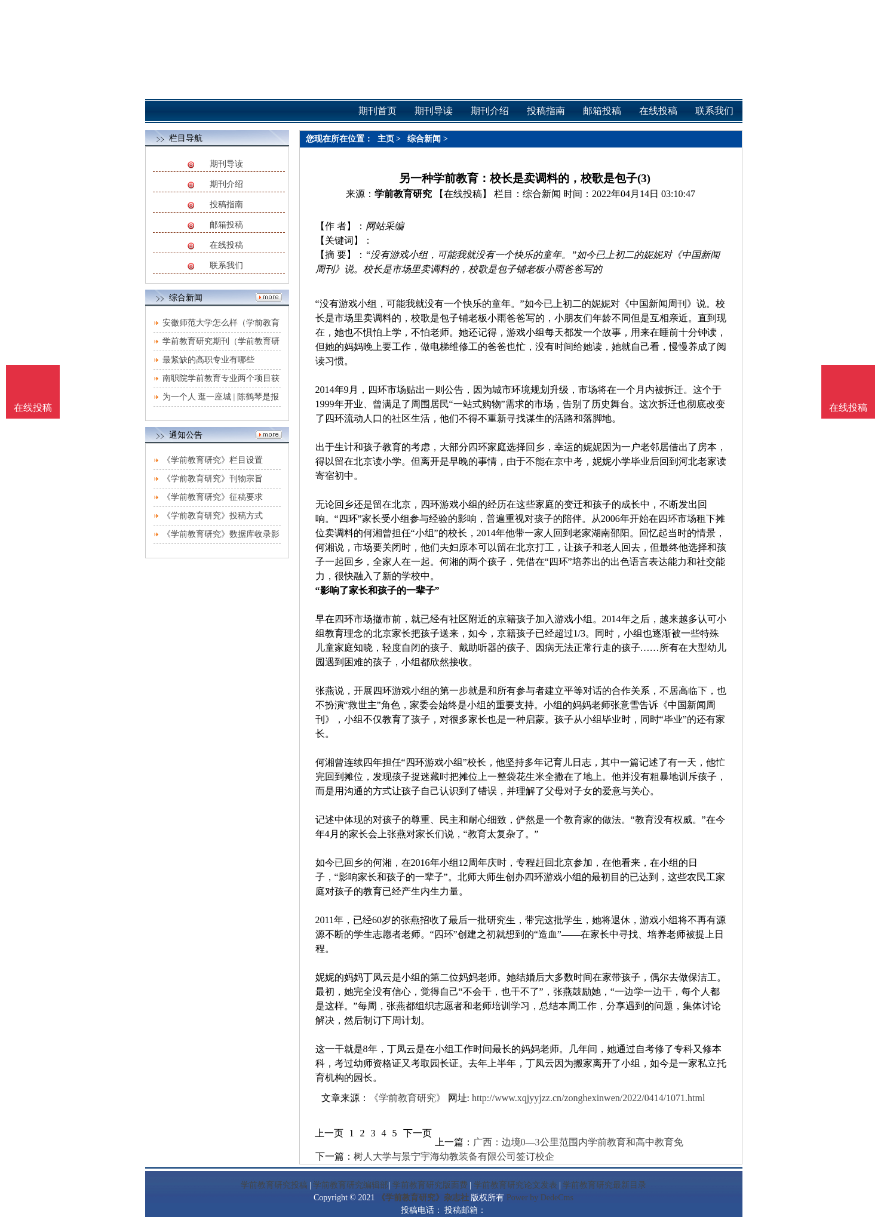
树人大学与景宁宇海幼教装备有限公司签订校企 (454, 1156)
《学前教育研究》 (407, 1098)
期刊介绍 (226, 184)
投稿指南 (226, 204)
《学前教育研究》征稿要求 (212, 497)
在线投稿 (226, 245)
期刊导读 (226, 163)
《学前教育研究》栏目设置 (212, 460)
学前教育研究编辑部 (350, 1185)
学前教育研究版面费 (430, 1185)
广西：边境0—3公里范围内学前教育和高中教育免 (578, 1142)
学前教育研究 (403, 194)
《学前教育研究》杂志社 (423, 1197)
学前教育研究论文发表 (515, 1185)
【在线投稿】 (463, 194)
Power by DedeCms (540, 1197)
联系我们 (226, 265)
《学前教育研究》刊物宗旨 (212, 478)
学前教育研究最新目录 (604, 1185)
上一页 (329, 1133)
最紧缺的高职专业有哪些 (208, 359)
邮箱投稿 (226, 224)
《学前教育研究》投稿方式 (212, 515)
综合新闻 (424, 138)
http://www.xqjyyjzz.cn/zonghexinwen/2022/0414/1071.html (588, 1098)
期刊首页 (377, 111)
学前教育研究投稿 (274, 1185)
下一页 (417, 1133)
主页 (385, 138)
